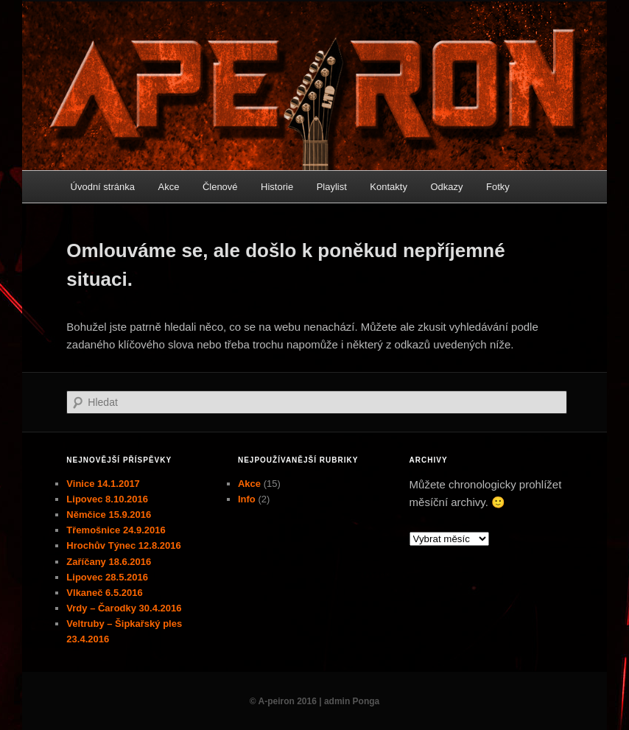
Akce (168, 186)
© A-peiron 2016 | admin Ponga (314, 701)
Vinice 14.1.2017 (103, 483)
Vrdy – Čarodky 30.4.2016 (123, 608)
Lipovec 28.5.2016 (107, 577)
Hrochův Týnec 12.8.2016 (123, 545)
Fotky (498, 186)
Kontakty (388, 186)
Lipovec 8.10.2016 (107, 499)
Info (247, 499)
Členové (220, 186)
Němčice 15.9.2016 (108, 514)
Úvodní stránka (103, 186)
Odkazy (446, 186)
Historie (277, 186)
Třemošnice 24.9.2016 (115, 530)
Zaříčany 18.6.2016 (108, 561)
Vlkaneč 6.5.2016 (104, 592)
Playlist (332, 186)
